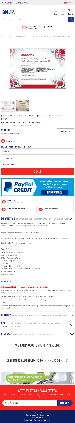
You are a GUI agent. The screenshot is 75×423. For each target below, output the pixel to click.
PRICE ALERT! (39, 201)
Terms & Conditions (37, 413)
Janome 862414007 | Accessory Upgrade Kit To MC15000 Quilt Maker (43, 36)
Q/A (30, 324)
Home (3, 36)
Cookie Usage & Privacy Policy (37, 415)
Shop (11, 36)
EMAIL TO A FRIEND (51, 208)
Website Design (37, 418)
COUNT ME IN (64, 403)
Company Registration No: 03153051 (37, 420)
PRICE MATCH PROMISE (16, 208)
